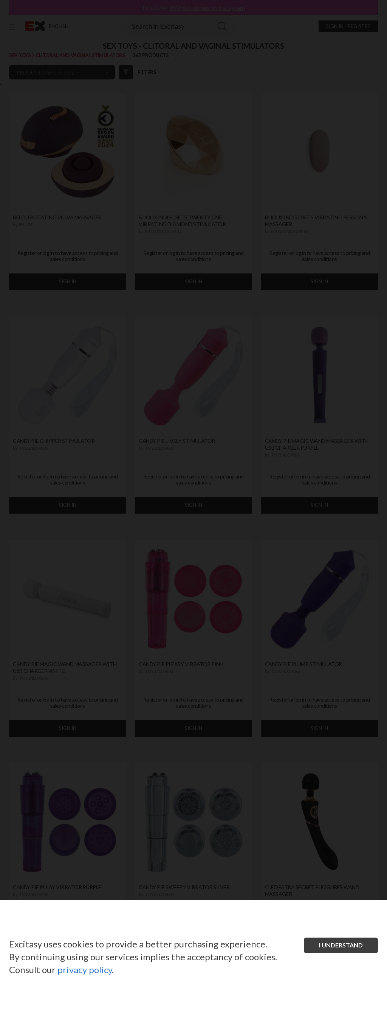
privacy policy (84, 969)
